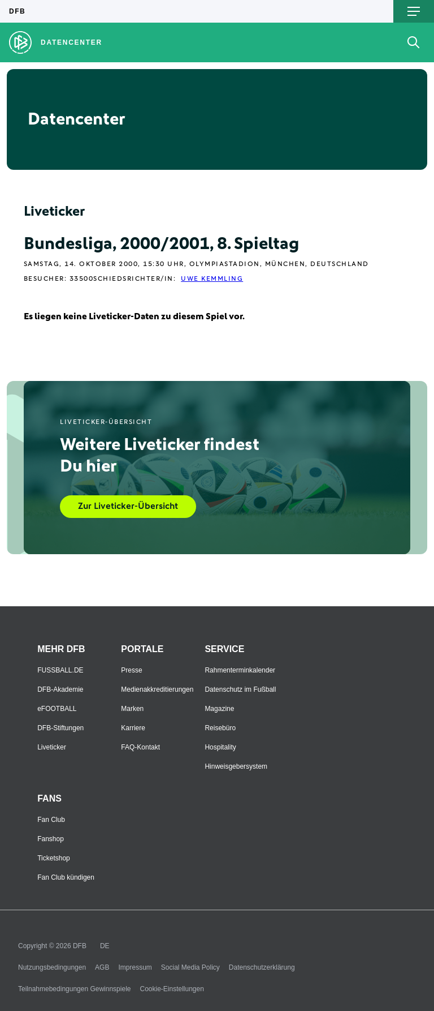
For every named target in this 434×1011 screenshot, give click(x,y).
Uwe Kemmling (212, 279)
